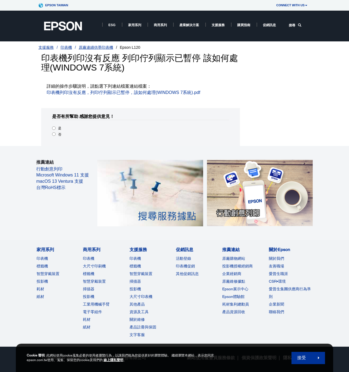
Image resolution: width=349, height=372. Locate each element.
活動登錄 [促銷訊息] (183, 258)
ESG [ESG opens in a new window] (112, 25)
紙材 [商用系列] (87, 327)
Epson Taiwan (56, 5)
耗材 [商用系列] (87, 319)
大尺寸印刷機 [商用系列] (94, 266)
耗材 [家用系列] (40, 289)
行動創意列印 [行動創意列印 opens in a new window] (49, 169)
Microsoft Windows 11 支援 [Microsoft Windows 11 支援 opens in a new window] (62, 175)
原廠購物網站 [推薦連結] (233, 258)
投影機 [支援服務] (135, 289)
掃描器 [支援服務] (135, 281)
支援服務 (218, 25)
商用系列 (160, 25)
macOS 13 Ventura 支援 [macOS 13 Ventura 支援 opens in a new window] (59, 181)
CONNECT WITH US (291, 5)
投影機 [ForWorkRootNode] (88, 296)
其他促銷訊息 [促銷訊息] (187, 274)
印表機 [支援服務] (135, 258)
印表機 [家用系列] (42, 258)
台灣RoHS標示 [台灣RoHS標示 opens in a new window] (50, 187)
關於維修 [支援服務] (137, 319)
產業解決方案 (189, 25)
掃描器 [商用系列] (88, 289)
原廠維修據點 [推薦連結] (233, 281)
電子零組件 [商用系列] (92, 312)
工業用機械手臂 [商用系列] (96, 304)
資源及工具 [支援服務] (139, 312)
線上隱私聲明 (113, 360)
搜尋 (295, 25)
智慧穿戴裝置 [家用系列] (48, 274)
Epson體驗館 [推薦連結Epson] (233, 296)
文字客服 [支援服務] (137, 335)
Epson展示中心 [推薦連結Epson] (235, 289)
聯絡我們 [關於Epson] (276, 312)
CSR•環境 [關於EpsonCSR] (277, 281)
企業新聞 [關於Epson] (276, 304)
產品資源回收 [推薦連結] (233, 312)
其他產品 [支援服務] (137, 304)
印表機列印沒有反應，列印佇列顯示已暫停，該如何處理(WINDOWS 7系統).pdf (123, 92)
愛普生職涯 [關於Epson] (278, 274)
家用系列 (134, 25)
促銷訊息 (269, 25)
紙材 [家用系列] (40, 296)
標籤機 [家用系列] (42, 266)
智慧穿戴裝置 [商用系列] (94, 281)
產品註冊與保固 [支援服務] (143, 327)
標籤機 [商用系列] (88, 274)
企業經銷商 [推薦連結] (231, 274)
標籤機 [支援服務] (135, 266)
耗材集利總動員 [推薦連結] (235, 304)
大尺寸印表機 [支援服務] (141, 296)
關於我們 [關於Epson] (276, 258)
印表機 (66, 47)
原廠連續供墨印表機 (96, 47)
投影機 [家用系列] (42, 281)
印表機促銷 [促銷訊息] (185, 266)
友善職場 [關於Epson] (276, 266)
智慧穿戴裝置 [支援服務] (141, 274)
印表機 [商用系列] (88, 258)
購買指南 (243, 25)
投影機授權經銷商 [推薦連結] (237, 266)
